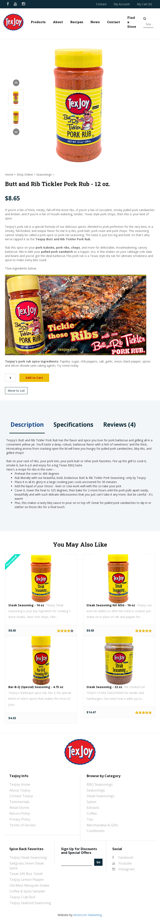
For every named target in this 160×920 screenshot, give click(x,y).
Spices (91, 801)
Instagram (123, 869)
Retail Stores (19, 807)
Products (38, 22)
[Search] (148, 24)
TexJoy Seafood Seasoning (30, 903)
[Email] (76, 862)
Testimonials (19, 801)
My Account (122, 4)
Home (9, 174)
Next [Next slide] (16, 131)
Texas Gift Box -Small (25, 873)
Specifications (73, 424)
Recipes (76, 22)
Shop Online (25, 174)
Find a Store (131, 22)
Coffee (92, 813)
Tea (90, 819)
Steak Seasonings (100, 796)
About (58, 22)
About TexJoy (19, 790)
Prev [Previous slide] (16, 82)
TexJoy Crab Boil (22, 897)
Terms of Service (22, 825)
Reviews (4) (119, 424)
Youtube (122, 863)
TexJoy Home (19, 784)
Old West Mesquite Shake (29, 885)
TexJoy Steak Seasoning (28, 857)
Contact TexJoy (21, 796)
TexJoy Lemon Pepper (26, 879)
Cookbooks (96, 830)
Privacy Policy (19, 819)
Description (27, 424)
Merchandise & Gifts (102, 825)
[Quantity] (10, 378)
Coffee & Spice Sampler (27, 891)
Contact (101, 4)
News (95, 22)
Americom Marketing (87, 915)
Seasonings (44, 174)
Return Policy (19, 813)
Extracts (93, 807)
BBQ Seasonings (100, 784)
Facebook (122, 857)
